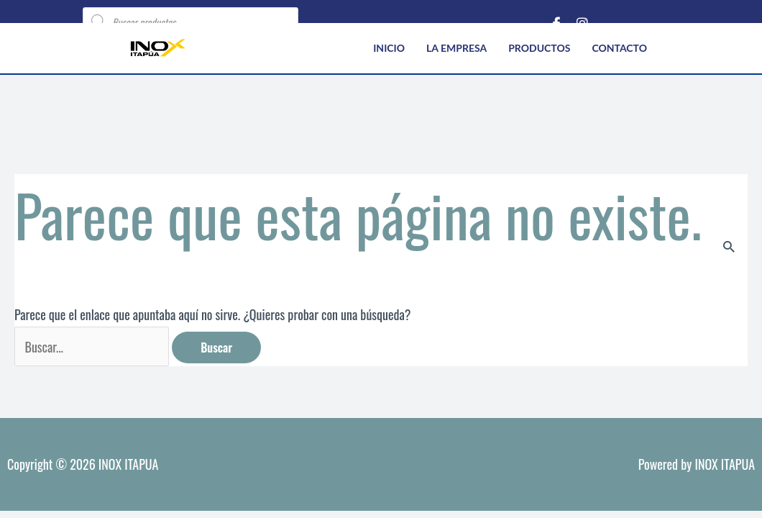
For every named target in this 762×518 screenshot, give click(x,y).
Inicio (389, 48)
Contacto (619, 48)
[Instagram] (582, 21)
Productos (539, 48)
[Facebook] (556, 21)
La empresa (456, 48)
